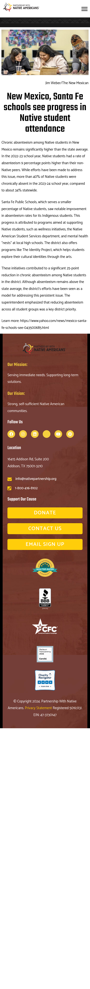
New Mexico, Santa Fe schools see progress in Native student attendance (45, 113)
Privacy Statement (39, 708)
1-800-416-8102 (26, 488)
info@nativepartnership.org (35, 479)
